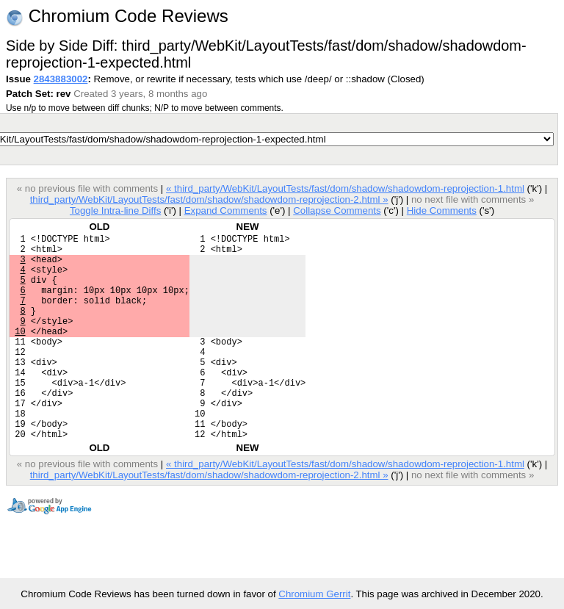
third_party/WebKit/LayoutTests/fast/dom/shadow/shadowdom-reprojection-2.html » (209, 199)
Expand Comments (225, 210)
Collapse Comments (336, 210)
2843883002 (61, 78)
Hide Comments (442, 210)
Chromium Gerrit (314, 593)
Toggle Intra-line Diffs (115, 210)
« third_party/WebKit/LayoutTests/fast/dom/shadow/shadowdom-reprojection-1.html (345, 188)
